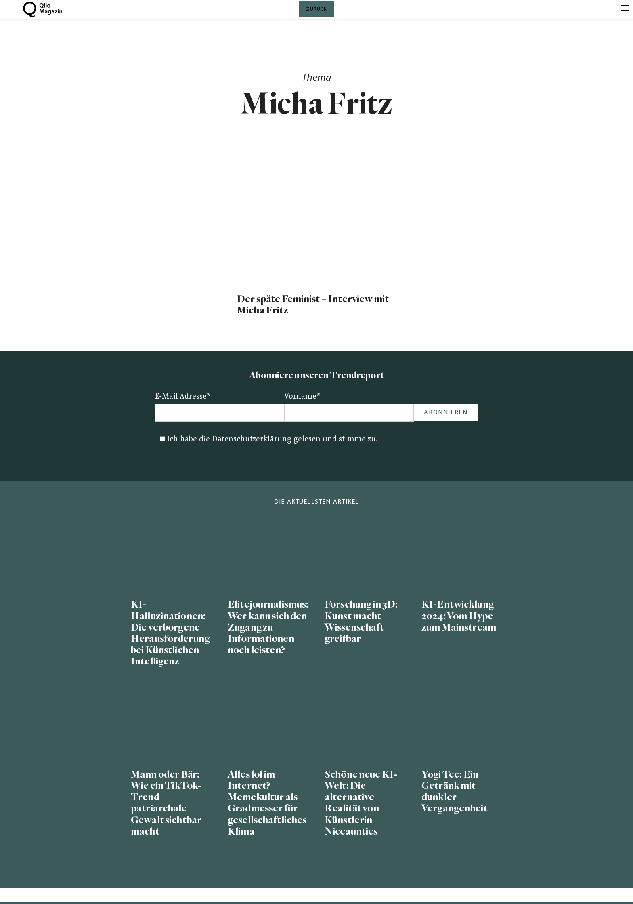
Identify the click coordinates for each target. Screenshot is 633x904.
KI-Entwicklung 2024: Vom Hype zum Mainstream (458, 615)
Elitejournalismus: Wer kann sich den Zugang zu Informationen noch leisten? (268, 627)
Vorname (302, 397)
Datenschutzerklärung (251, 440)
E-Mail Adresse (183, 397)
